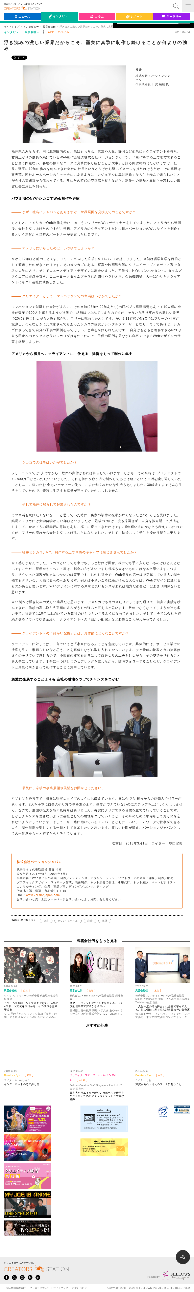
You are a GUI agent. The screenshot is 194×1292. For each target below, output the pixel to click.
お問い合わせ (79, 1288)
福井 (46, 920)
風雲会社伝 (32, 32)
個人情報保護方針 (16, 1288)
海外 (104, 920)
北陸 (90, 920)
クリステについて (39, 1288)
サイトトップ (11, 26)
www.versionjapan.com (43, 895)
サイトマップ (60, 1288)
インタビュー (31, 26)
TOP (183, 1257)
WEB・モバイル (68, 920)
